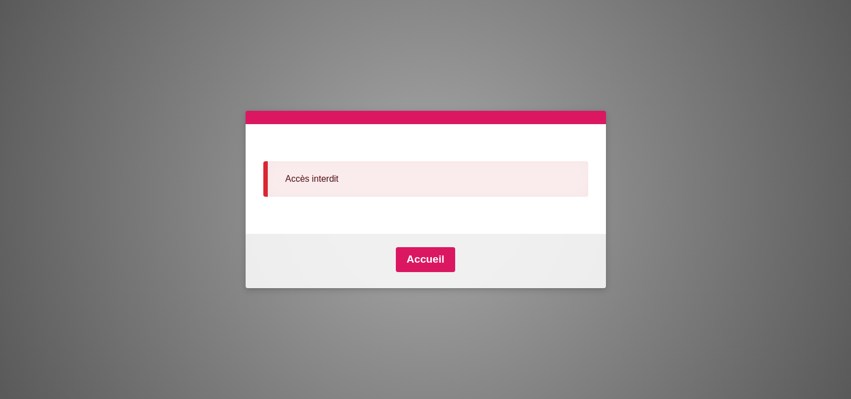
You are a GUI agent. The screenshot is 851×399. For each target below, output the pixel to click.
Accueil (425, 259)
